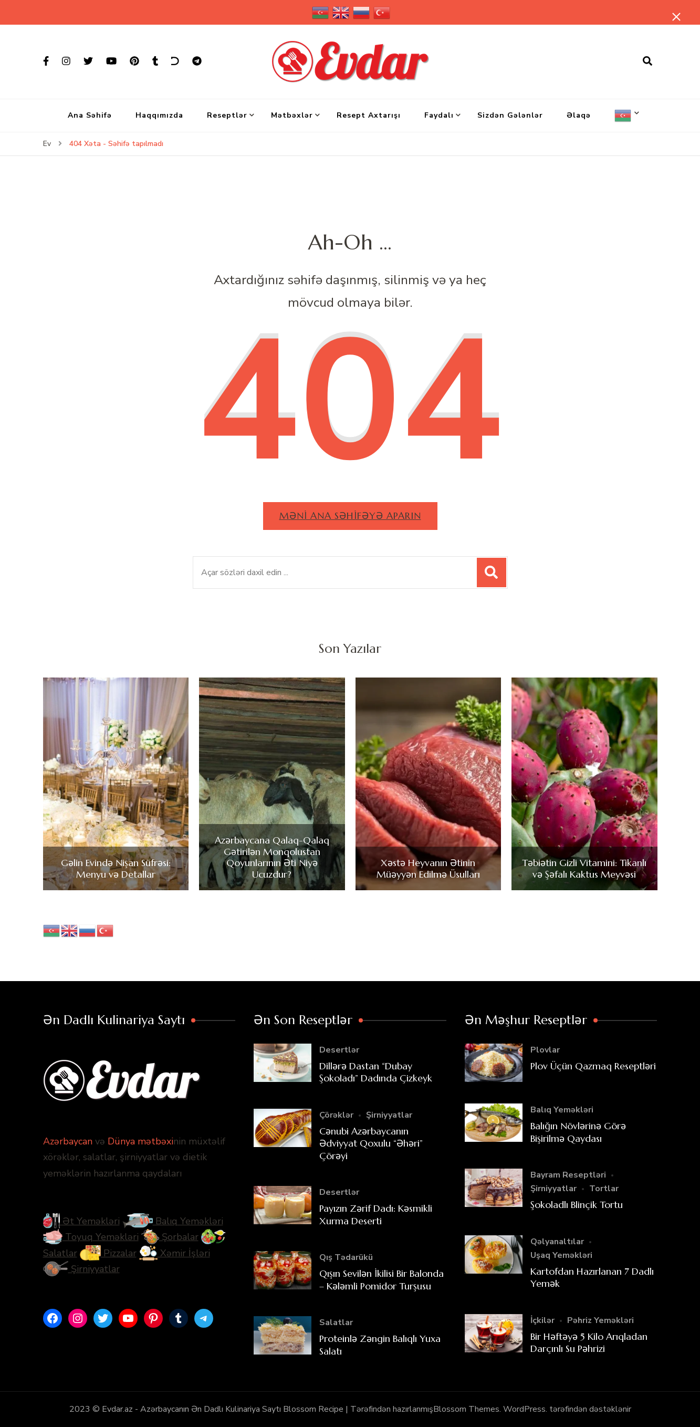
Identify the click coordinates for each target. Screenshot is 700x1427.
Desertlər (339, 1050)
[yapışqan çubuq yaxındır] (676, 17)
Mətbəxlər (292, 115)
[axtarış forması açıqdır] (647, 61)
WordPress (524, 1409)
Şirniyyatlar (81, 1269)
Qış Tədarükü (346, 1257)
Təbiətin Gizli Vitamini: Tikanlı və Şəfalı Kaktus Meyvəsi (584, 868)
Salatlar (336, 1322)
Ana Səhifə (90, 115)
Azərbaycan (67, 1141)
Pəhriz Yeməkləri (600, 1320)
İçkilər (542, 1320)
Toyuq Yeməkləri (91, 1237)
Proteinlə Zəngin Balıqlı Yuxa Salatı (380, 1344)
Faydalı (439, 115)
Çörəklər (336, 1115)
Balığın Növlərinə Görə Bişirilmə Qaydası (578, 1132)
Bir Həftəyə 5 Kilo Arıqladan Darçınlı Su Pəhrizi (588, 1342)
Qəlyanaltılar (557, 1241)
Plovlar (545, 1050)
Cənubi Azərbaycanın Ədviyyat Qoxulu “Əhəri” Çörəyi (371, 1143)
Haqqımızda (159, 115)
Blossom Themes (466, 1409)
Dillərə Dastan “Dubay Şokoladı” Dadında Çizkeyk (375, 1072)
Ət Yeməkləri (81, 1221)
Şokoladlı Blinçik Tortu (576, 1205)
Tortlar (604, 1188)
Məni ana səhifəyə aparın (350, 515)
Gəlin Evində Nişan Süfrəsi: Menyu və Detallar (116, 868)
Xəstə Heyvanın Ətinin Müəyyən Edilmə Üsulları (428, 868)
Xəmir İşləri (174, 1253)
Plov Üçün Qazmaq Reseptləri (593, 1066)
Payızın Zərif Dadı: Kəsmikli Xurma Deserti (375, 1214)
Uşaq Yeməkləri (561, 1255)
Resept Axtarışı (369, 115)
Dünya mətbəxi (140, 1141)
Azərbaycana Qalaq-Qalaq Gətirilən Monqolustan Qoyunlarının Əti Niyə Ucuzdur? (272, 857)
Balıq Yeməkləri (172, 1221)
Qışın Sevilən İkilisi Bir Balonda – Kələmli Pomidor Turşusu (381, 1279)
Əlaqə (579, 115)
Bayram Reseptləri (568, 1175)
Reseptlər (227, 115)
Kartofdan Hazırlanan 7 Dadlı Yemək (592, 1277)
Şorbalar (169, 1237)
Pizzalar (108, 1253)
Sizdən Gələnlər (510, 115)
